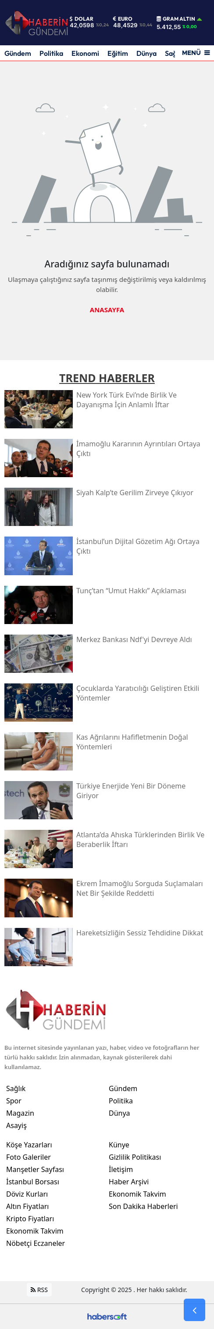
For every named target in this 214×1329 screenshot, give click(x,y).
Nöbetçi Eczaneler (35, 1243)
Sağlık (15, 1088)
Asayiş (16, 1125)
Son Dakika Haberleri (143, 1206)
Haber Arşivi (129, 1182)
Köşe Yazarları (29, 1145)
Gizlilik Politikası (135, 1157)
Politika (51, 53)
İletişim (121, 1169)
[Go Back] (194, 1310)
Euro (122, 19)
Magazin (20, 1113)
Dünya (146, 53)
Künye (119, 1145)
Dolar (81, 19)
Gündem (17, 53)
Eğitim (117, 53)
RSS (39, 1289)
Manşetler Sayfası (35, 1169)
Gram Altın (176, 19)
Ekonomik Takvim (35, 1231)
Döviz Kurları (27, 1194)
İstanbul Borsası (32, 1182)
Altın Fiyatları (27, 1206)
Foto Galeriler (28, 1157)
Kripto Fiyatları (30, 1218)
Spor (13, 1101)
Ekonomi (85, 53)
